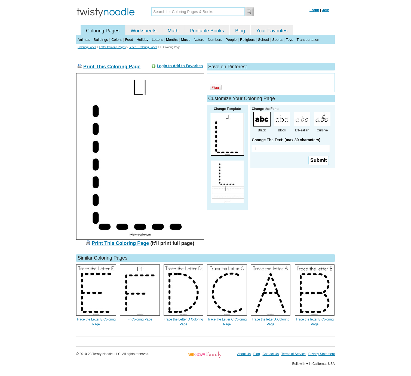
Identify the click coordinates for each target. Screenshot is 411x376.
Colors (116, 40)
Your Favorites (271, 30)
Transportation (307, 40)
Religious (247, 40)
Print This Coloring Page (111, 66)
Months (172, 40)
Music (185, 40)
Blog (240, 30)
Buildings (101, 40)
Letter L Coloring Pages (143, 47)
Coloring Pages (102, 30)
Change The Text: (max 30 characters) (286, 140)
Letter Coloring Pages (112, 47)
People (231, 40)
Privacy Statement (321, 354)
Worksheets (144, 30)
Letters (157, 40)
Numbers (215, 40)
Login (314, 10)
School (263, 40)
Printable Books (207, 30)
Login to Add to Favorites (180, 66)
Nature (199, 40)
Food (129, 40)
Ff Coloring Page (140, 319)
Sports (277, 40)
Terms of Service (293, 354)
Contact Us (271, 354)
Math (173, 30)
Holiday (142, 40)
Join (325, 10)
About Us (244, 354)
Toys (289, 40)
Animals (84, 40)
